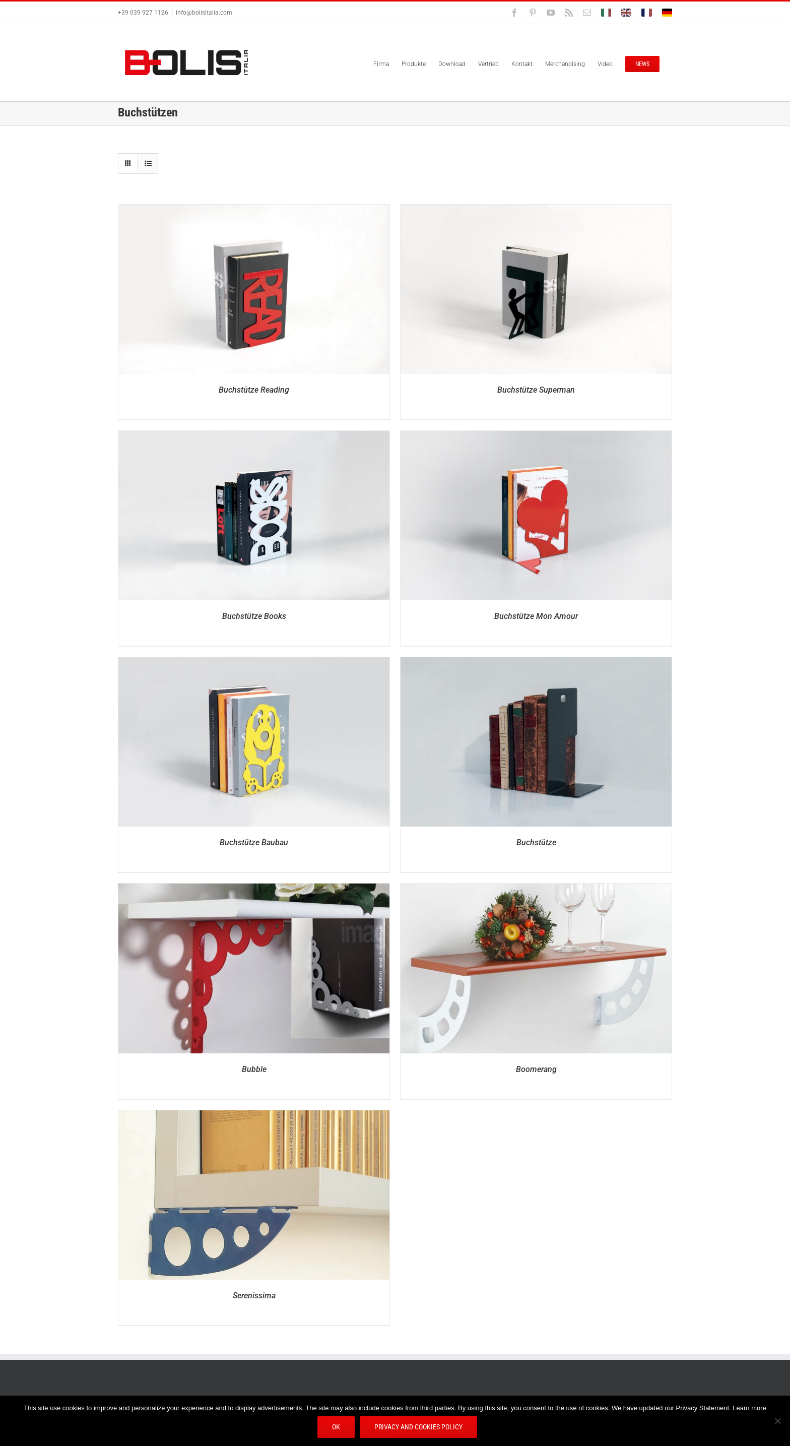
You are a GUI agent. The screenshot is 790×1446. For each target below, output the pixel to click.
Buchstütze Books (254, 616)
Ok (337, 1427)
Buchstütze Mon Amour (536, 616)
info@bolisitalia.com (204, 12)
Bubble (254, 1069)
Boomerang (536, 1069)
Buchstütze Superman (536, 390)
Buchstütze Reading (254, 390)
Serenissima (254, 1295)
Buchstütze (536, 842)
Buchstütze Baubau (254, 842)
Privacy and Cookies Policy (419, 1427)
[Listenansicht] (148, 163)
